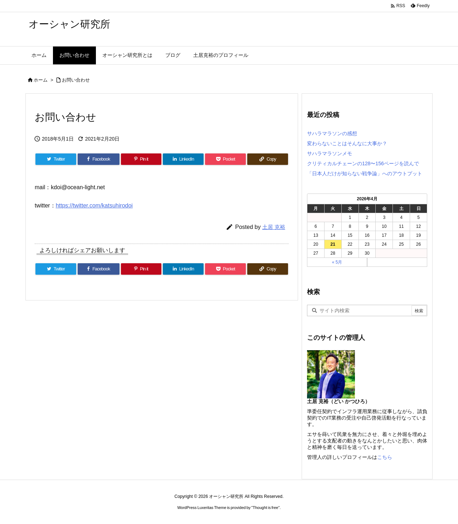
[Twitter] (55, 159)
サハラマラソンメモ (329, 153)
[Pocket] (225, 159)
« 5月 (337, 262)
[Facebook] (99, 159)
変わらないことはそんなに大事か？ (347, 143)
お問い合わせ (76, 80)
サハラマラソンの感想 (332, 133)
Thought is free (265, 507)
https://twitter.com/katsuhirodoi (94, 205)
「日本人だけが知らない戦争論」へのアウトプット (364, 173)
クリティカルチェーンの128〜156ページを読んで (363, 163)
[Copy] (267, 159)
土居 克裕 (273, 227)
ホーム (41, 80)
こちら (384, 457)
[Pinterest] (141, 159)
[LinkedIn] (183, 159)
